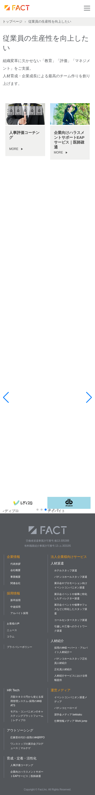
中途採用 (15, 606)
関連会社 (15, 583)
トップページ (12, 21)
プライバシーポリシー (19, 647)
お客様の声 (13, 623)
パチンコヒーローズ (65, 708)
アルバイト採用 (19, 613)
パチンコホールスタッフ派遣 (70, 576)
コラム (10, 636)
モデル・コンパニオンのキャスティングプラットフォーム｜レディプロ (26, 716)
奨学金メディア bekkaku (68, 714)
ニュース (12, 630)
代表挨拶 (15, 563)
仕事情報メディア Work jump (70, 721)
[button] (37, 510)
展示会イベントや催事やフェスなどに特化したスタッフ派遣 (70, 609)
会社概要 (15, 570)
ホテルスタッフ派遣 (65, 570)
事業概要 (15, 576)
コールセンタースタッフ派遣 (70, 620)
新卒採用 (15, 600)
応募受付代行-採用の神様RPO (27, 737)
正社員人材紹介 (63, 669)
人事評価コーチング (21, 765)
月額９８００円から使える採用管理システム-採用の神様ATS (26, 701)
